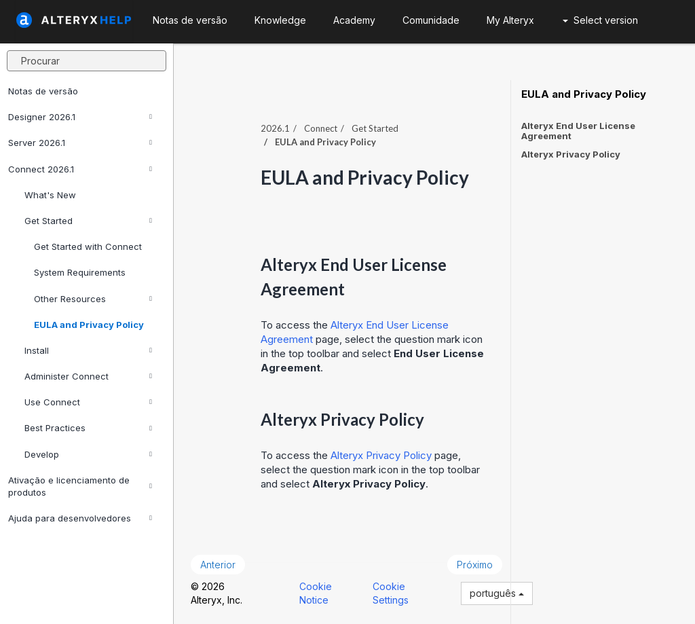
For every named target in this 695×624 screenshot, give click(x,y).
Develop (88, 454)
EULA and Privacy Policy (89, 324)
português (497, 593)
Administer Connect (88, 376)
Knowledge (280, 20)
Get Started (88, 220)
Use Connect (88, 402)
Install (88, 350)
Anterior (218, 564)
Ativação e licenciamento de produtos (80, 486)
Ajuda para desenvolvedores (80, 518)
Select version (600, 20)
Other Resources (93, 298)
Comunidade (430, 20)
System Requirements (80, 272)
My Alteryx (510, 20)
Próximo (475, 564)
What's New (50, 194)
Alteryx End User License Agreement (578, 130)
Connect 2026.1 (80, 169)
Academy (354, 20)
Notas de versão (43, 91)
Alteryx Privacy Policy (381, 455)
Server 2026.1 (80, 142)
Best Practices (88, 427)
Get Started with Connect (88, 246)
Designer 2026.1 (80, 116)
